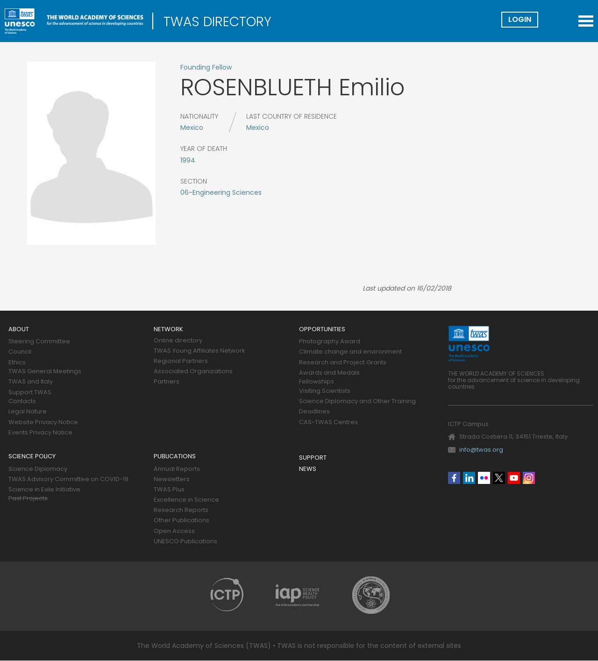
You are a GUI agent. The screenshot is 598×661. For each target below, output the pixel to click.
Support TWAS (29, 393)
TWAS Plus (169, 490)
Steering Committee (39, 342)
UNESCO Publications (185, 542)
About (18, 330)
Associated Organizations (193, 372)
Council (19, 352)
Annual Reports (177, 469)
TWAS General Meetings (44, 372)
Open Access (174, 531)
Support (313, 458)
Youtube (514, 478)
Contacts (22, 401)
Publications (175, 457)
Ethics (17, 363)
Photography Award (329, 342)
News (307, 469)
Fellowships (316, 382)
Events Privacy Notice (40, 433)
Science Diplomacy (37, 469)
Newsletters (172, 479)
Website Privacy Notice (43, 422)
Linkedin (469, 478)
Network (168, 330)
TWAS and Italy (30, 382)
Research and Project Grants (342, 363)
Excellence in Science (186, 500)
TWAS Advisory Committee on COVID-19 (68, 479)
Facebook (454, 478)
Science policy (32, 457)
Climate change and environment (350, 352)
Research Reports (181, 510)
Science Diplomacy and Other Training (357, 401)
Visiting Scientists (324, 391)
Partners (166, 382)
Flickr (484, 478)
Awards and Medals (329, 373)
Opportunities (322, 330)
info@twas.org (481, 449)
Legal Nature (27, 412)
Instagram (529, 478)
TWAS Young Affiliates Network (199, 351)
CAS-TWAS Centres (328, 422)
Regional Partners (181, 361)
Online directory (178, 341)
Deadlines (314, 412)
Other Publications (181, 521)
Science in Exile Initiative (44, 490)
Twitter (499, 478)
